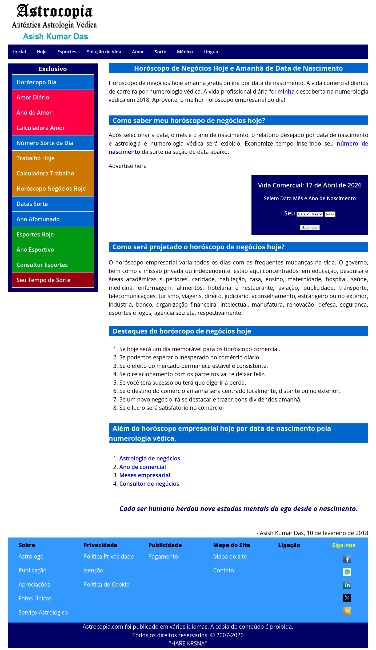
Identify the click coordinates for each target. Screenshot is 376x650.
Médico (185, 52)
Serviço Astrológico (43, 612)
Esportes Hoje (35, 234)
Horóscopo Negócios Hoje (51, 188)
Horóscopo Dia (36, 82)
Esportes (66, 52)
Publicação (32, 570)
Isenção (93, 570)
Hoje (42, 52)
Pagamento (163, 556)
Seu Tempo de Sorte (43, 280)
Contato (223, 570)
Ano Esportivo (35, 249)
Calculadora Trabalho (45, 173)
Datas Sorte (32, 203)
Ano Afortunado (38, 219)
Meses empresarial (144, 475)
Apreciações (34, 584)
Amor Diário (33, 97)
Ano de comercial (142, 467)
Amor (138, 52)
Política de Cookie (106, 584)
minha (286, 91)
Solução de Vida (104, 52)
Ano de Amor (34, 112)
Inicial (19, 52)
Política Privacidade (108, 556)
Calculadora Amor (41, 127)
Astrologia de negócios (149, 458)
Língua (210, 52)
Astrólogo (30, 556)
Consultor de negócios (149, 483)
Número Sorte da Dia (45, 143)
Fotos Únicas (34, 598)
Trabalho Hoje (35, 158)
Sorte (160, 52)
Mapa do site (230, 556)
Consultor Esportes (42, 264)
